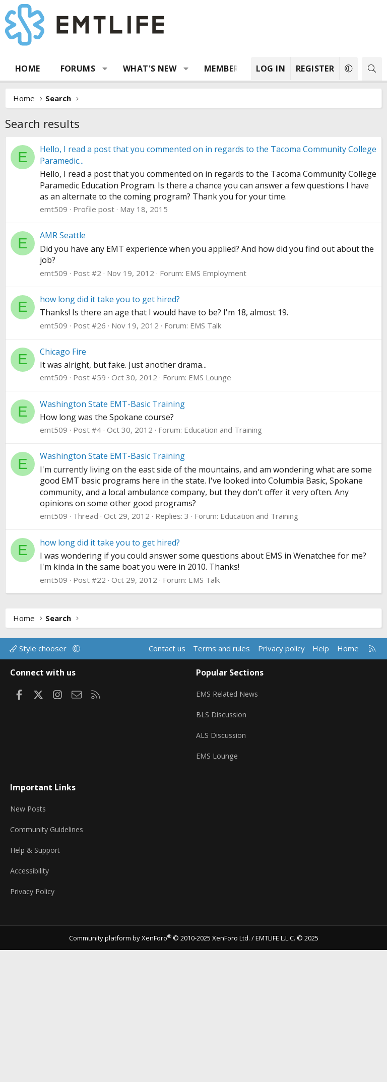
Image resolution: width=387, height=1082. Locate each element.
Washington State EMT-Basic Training (112, 555)
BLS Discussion (222, 861)
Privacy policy (281, 799)
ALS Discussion (221, 881)
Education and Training (223, 581)
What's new (149, 68)
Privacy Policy (33, 1027)
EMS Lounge (209, 528)
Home (27, 68)
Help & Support (37, 987)
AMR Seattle (63, 386)
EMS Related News (229, 842)
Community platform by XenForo (159, 1069)
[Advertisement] (193, 212)
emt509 (54, 360)
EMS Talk (205, 476)
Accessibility (31, 1007)
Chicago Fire (63, 502)
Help (320, 799)
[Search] (372, 69)
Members (223, 68)
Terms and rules (221, 799)
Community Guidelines (48, 968)
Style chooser (39, 799)
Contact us (167, 799)
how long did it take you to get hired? (110, 450)
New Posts (29, 948)
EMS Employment (215, 424)
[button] (105, 68)
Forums (77, 68)
